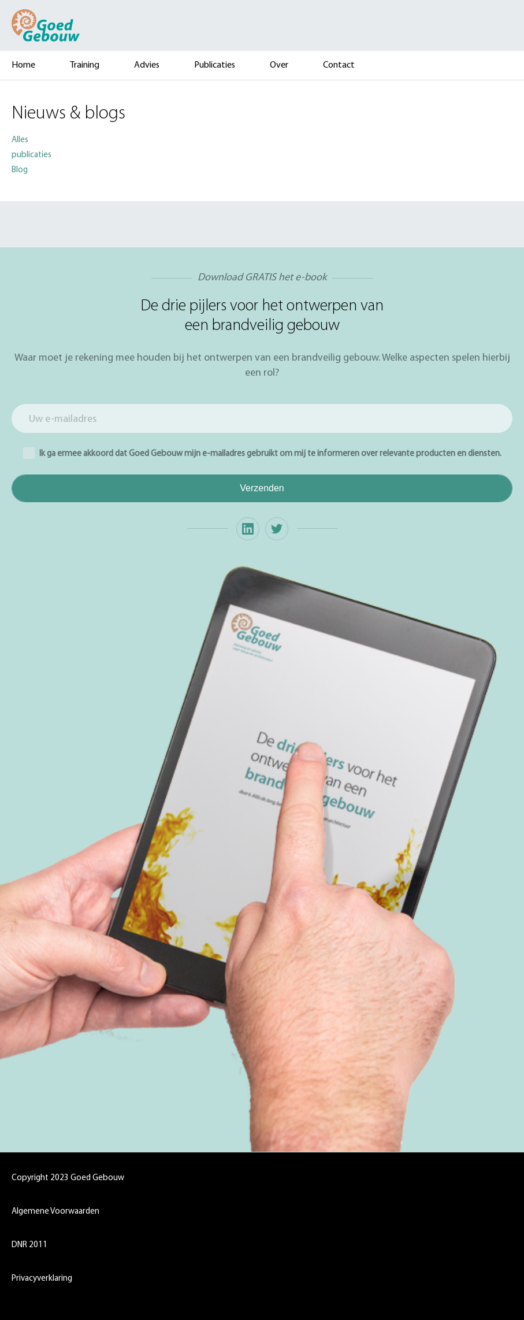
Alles (20, 140)
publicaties (31, 155)
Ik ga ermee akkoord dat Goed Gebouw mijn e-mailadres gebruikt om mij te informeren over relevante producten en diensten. (262, 453)
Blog (20, 170)
